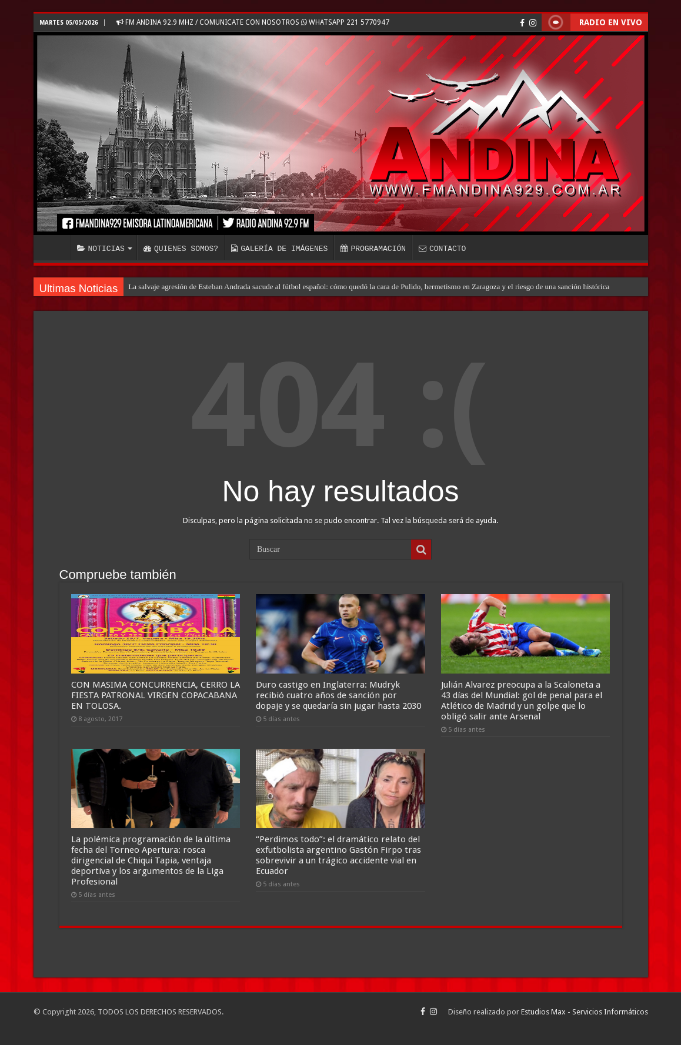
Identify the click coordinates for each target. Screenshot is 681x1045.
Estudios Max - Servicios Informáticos (584, 1011)
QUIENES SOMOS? (180, 248)
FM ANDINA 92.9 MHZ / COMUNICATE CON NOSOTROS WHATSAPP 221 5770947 (252, 22)
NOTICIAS (101, 248)
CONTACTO (442, 248)
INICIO (54, 247)
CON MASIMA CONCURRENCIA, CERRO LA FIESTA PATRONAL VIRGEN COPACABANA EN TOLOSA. (155, 695)
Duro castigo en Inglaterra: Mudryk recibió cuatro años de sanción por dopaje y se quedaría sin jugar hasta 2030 (338, 695)
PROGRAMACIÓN (373, 248)
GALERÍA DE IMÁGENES (279, 248)
